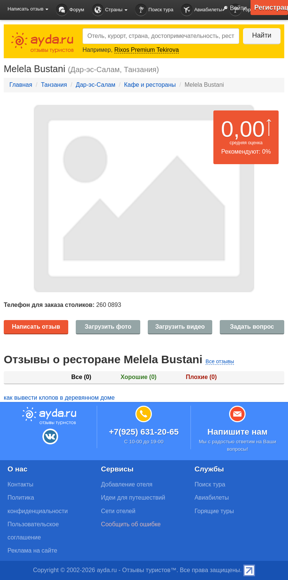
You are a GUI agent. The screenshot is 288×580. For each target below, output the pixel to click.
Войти (233, 9)
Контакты (20, 484)
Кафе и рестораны (150, 85)
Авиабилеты (201, 10)
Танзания (54, 85)
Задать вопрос (252, 326)
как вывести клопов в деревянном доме (59, 397)
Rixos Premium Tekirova (146, 50)
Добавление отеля (126, 484)
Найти (261, 35)
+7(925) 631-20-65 (143, 432)
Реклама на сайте (32, 550)
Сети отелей (118, 511)
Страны (110, 10)
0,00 (243, 129)
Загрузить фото (108, 326)
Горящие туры (214, 511)
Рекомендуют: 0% (246, 151)
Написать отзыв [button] (28, 9)
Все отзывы (220, 361)
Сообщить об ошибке (130, 524)
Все (81, 377)
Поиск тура (154, 10)
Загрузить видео (180, 326)
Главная (20, 85)
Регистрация (271, 7)
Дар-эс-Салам (95, 85)
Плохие (201, 377)
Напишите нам (237, 432)
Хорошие (139, 377)
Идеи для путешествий (133, 497)
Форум (70, 10)
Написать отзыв (36, 326)
